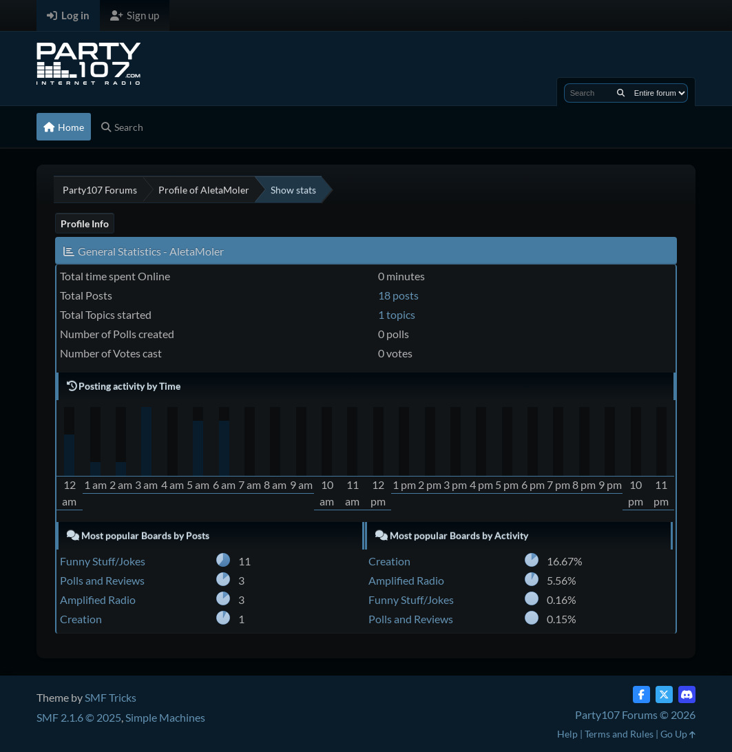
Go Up (678, 734)
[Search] (620, 93)
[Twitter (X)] (664, 694)
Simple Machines (165, 717)
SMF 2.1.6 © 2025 (78, 717)
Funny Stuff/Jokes (102, 560)
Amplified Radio (98, 599)
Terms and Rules (619, 734)
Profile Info (85, 223)
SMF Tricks (110, 697)
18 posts (398, 295)
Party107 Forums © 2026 (635, 714)
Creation (81, 618)
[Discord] (687, 694)
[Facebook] (641, 694)
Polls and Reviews (102, 580)
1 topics (396, 314)
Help (567, 734)
